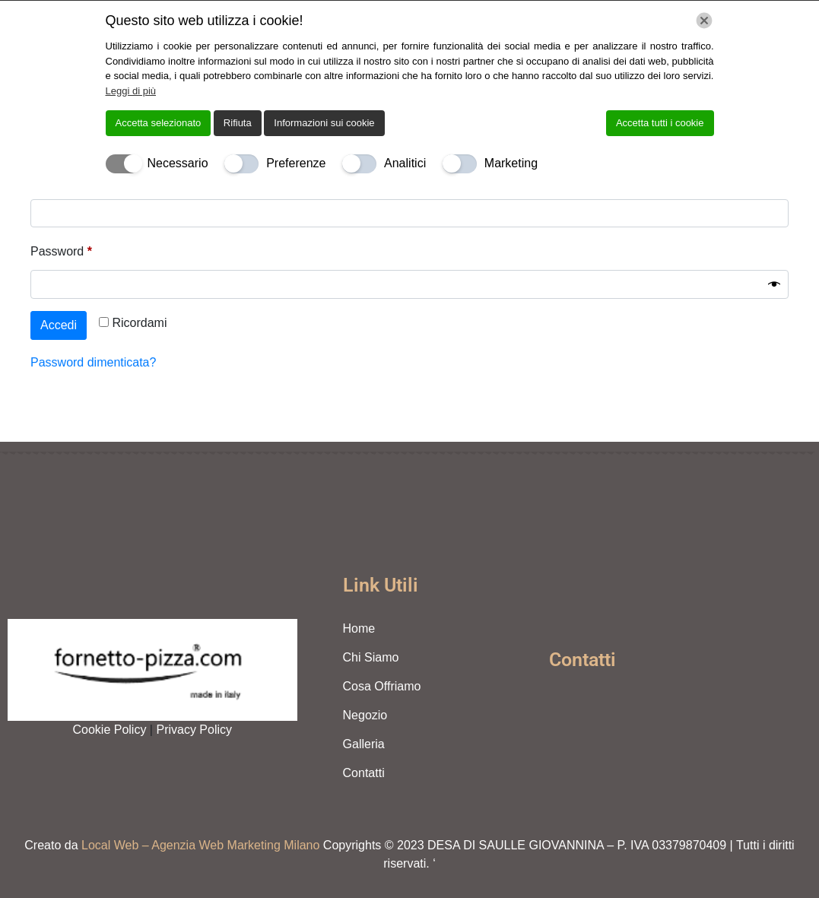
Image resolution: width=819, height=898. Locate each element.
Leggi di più (131, 91)
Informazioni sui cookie (324, 123)
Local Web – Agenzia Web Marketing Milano (202, 845)
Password (85, 249)
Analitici (405, 163)
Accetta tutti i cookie (660, 123)
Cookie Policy (110, 729)
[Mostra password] (774, 284)
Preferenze (295, 163)
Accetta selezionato (159, 123)
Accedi (58, 325)
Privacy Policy (194, 729)
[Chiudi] (704, 20)
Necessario (178, 163)
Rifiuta (238, 123)
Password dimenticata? (93, 362)
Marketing (511, 163)
